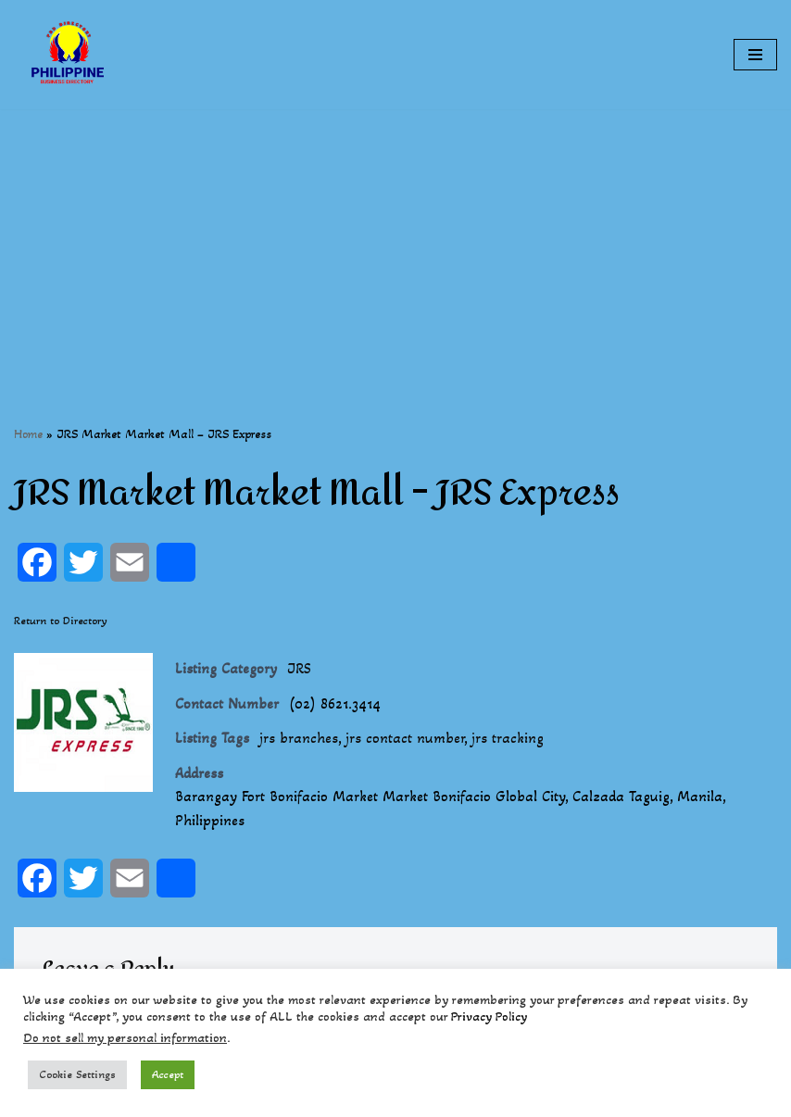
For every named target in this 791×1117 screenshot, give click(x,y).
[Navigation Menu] (755, 54)
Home (28, 434)
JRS (299, 668)
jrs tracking (507, 738)
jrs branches (298, 738)
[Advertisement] (395, 239)
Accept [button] (167, 1074)
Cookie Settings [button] (77, 1074)
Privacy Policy (489, 1016)
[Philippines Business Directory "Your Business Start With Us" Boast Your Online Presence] (69, 54)
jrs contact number (404, 738)
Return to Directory (60, 620)
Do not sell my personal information (125, 1038)
